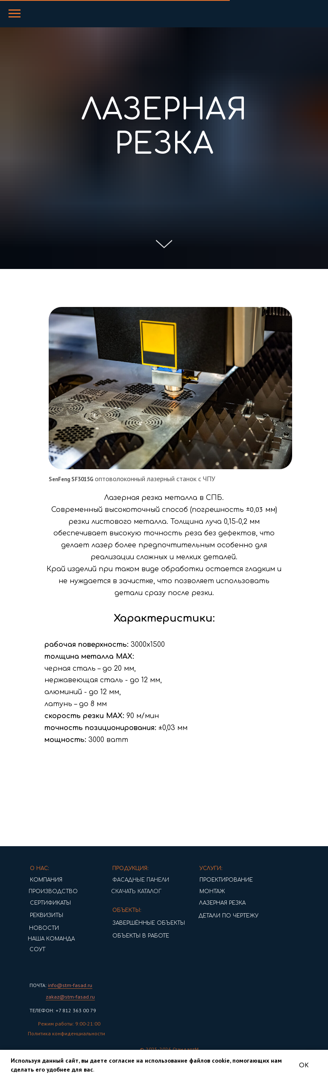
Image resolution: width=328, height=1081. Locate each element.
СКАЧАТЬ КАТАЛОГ (120, 891)
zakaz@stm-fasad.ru (57, 996)
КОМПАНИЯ (33, 880)
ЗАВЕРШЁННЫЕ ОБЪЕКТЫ (135, 923)
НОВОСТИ (31, 928)
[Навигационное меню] (14, 13)
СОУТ (24, 949)
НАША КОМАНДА (35, 939)
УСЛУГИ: (197, 868)
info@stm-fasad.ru (57, 985)
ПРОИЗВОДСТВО (37, 891)
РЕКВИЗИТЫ (33, 915)
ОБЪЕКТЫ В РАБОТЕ (127, 936)
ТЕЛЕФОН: (28, 1010)
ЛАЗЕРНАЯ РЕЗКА (209, 903)
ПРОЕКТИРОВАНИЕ (213, 880)
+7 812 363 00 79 (62, 1010)
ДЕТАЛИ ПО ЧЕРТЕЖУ (215, 916)
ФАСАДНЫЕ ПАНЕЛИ (127, 880)
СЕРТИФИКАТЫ (37, 903)
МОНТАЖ (199, 891)
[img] (27, 963)
